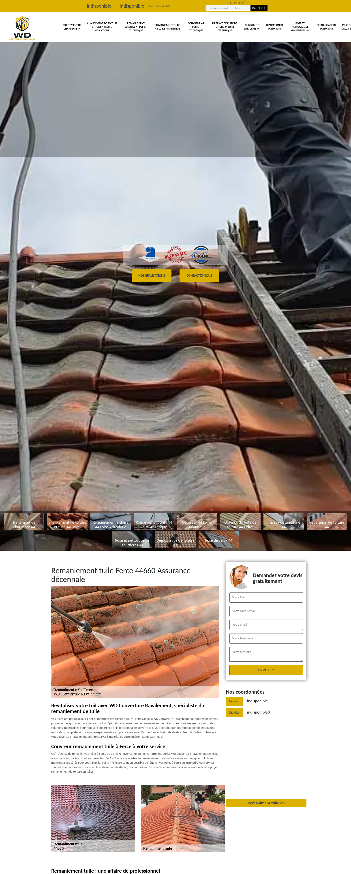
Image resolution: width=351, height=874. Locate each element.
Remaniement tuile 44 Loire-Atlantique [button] (167, 26)
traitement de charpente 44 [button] (72, 26)
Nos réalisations (151, 276)
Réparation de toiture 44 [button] (274, 26)
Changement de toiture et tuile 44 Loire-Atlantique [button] (102, 27)
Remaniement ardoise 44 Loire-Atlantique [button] (135, 27)
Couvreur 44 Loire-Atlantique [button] (196, 27)
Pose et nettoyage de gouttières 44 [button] (300, 27)
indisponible (162, 6)
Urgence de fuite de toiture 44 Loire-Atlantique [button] (224, 27)
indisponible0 (258, 712)
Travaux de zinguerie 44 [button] (251, 26)
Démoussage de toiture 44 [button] (326, 26)
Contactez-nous (199, 276)
